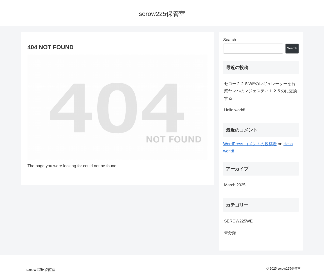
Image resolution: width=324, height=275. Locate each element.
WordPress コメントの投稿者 (250, 144)
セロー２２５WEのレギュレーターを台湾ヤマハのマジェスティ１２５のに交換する (260, 91)
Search (229, 39)
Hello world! (234, 110)
